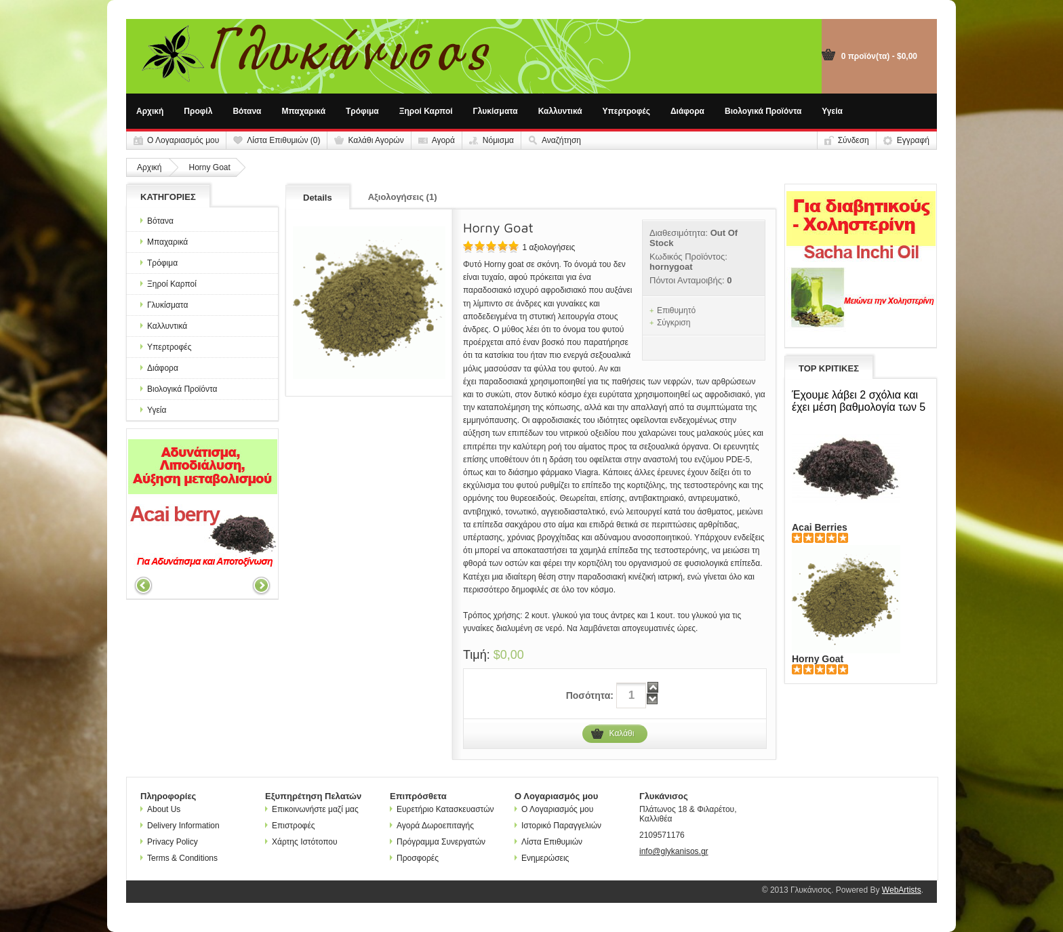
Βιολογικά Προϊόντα (763, 111)
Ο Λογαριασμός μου (183, 140)
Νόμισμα (498, 140)
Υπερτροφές (626, 111)
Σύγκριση (674, 322)
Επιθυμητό (676, 310)
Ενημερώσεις (542, 858)
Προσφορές (414, 858)
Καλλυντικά (560, 111)
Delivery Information (180, 825)
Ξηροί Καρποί (426, 111)
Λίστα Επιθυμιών (548, 842)
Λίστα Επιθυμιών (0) (283, 140)
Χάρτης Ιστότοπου (301, 842)
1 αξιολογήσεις (548, 247)
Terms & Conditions (179, 858)
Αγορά (443, 140)
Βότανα (247, 111)
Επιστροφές (290, 825)
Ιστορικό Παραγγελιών (558, 825)
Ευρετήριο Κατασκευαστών (442, 809)
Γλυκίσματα (495, 111)
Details (317, 198)
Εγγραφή (913, 140)
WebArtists (901, 890)
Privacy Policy (169, 842)
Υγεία (832, 111)
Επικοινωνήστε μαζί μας (312, 809)
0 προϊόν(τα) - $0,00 (879, 56)
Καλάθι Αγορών (375, 140)
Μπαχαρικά (304, 111)
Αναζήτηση (561, 140)
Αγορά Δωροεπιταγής (432, 825)
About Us (160, 809)
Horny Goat (209, 167)
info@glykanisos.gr (673, 851)
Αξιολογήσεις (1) (402, 197)
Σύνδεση (853, 140)
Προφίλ (198, 111)
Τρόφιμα (362, 111)
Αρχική (149, 111)
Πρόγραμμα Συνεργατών (437, 842)
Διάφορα (687, 111)
